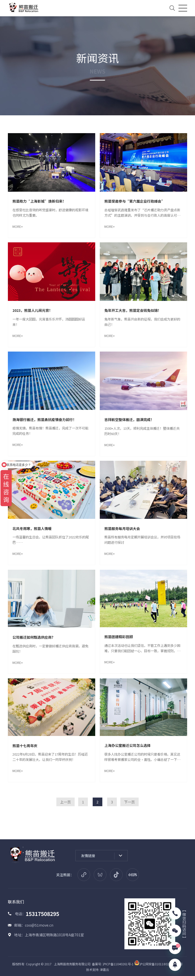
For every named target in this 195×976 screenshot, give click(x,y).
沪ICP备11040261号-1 (118, 964)
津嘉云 (104, 969)
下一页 (129, 801)
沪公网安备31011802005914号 (158, 964)
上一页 (65, 801)
